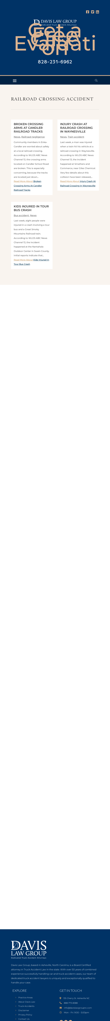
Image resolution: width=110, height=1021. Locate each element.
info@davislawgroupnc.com (78, 1008)
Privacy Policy (25, 1015)
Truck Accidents (26, 1006)
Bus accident (21, 215)
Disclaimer (23, 1010)
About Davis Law (26, 1002)
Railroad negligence (33, 137)
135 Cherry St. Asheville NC (76, 998)
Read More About (28, 185)
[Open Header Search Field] (96, 80)
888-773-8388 (71, 1003)
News (17, 137)
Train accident (76, 137)
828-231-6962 (55, 62)
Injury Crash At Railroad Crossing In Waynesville (76, 127)
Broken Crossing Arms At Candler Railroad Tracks (28, 127)
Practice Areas (25, 998)
